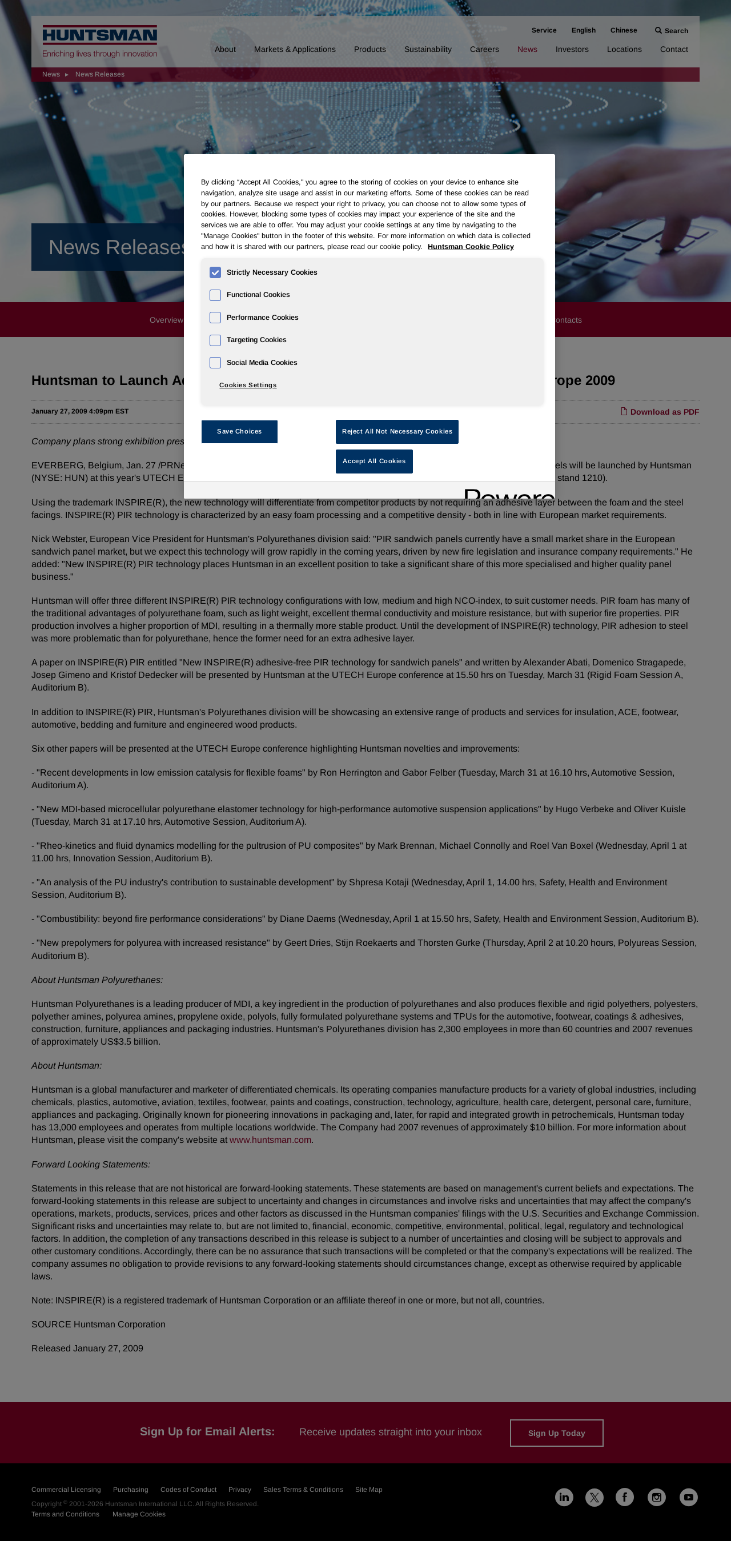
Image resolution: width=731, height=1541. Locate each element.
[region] (369, 326)
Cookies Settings (247, 385)
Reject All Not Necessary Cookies (397, 431)
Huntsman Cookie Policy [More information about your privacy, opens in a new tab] (471, 247)
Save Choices (239, 431)
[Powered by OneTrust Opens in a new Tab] (506, 491)
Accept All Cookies (374, 461)
